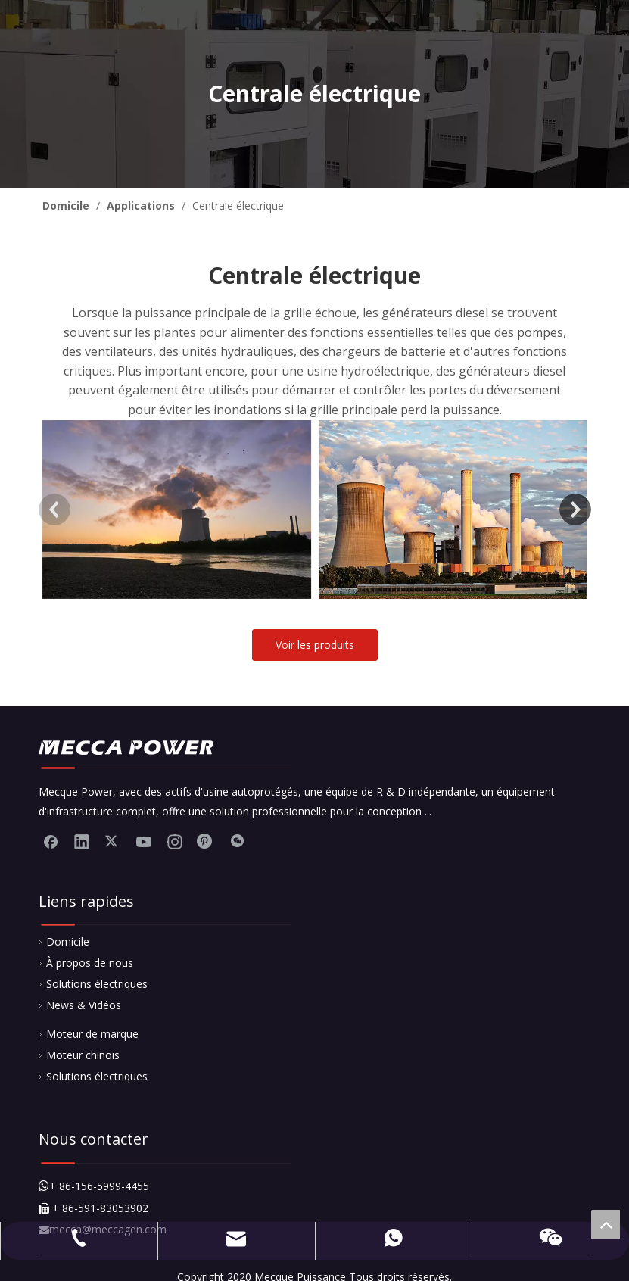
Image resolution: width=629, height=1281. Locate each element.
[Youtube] (144, 841)
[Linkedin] (82, 841)
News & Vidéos (83, 1005)
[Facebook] (51, 841)
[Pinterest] (206, 841)
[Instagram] (175, 841)
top (605, 1224)
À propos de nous (89, 962)
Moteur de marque (92, 1034)
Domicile (67, 941)
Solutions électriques (97, 984)
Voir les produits (315, 644)
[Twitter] (113, 841)
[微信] (237, 841)
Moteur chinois (83, 1055)
